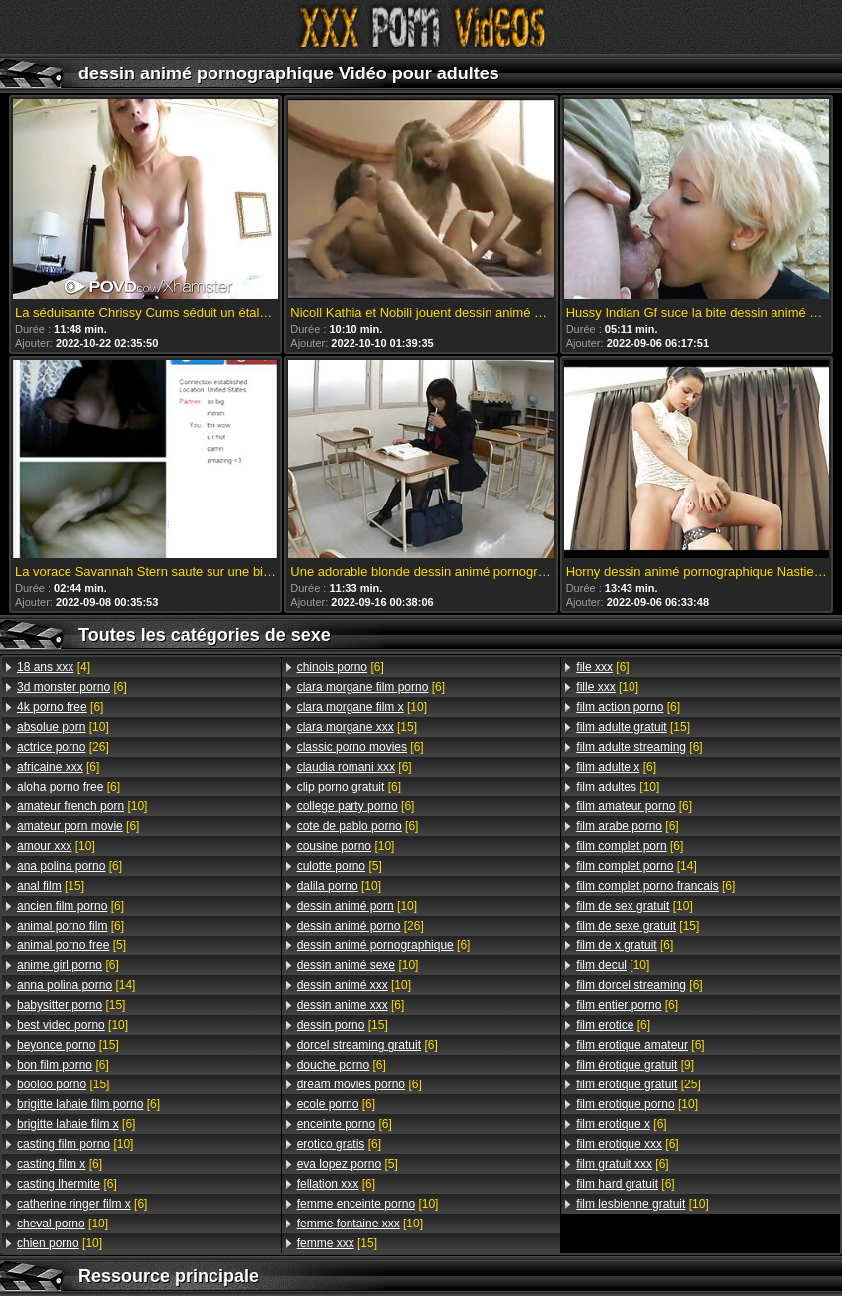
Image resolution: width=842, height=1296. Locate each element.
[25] (638, 1084)
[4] (53, 667)
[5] (71, 945)
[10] (63, 727)
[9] (635, 1065)
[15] (50, 886)
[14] (76, 985)
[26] (63, 747)
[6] (72, 687)
